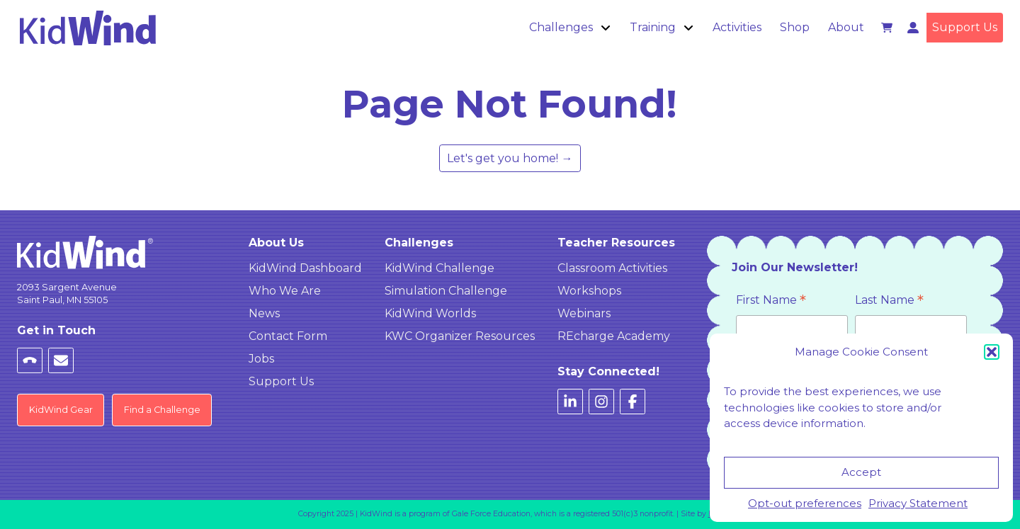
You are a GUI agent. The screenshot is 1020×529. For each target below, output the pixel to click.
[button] (992, 352)
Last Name (889, 301)
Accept (861, 472)
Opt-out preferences (804, 503)
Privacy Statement (918, 503)
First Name (771, 301)
